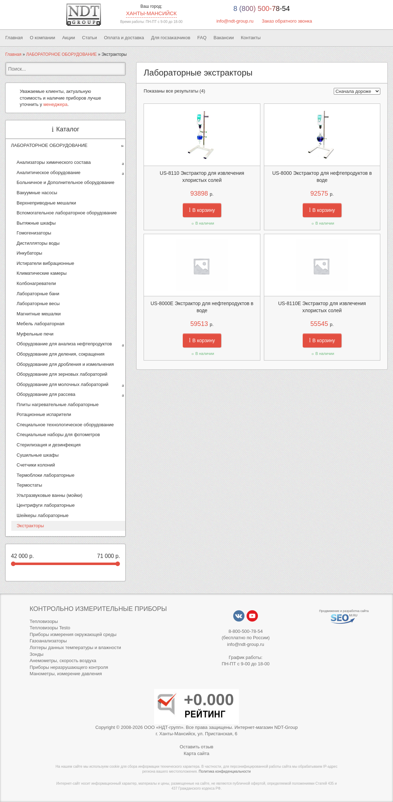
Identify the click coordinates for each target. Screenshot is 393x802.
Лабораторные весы (38, 303)
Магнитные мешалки (39, 313)
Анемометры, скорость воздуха (63, 660)
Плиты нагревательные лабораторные (57, 404)
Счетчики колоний (36, 465)
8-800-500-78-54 (246, 631)
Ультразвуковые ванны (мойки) (50, 495)
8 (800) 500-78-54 (261, 8)
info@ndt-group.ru (234, 21)
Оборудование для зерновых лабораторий (62, 374)
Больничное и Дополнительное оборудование (65, 182)
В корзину (202, 210)
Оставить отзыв (196, 746)
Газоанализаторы (48, 640)
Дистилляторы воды (38, 243)
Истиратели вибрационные (45, 263)
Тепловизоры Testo (50, 627)
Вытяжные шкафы (36, 223)
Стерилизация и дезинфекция (48, 444)
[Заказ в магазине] (357, 91)
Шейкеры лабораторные (42, 515)
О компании (42, 37)
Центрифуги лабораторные (46, 505)
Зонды (36, 654)
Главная (14, 37)
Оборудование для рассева (46, 394)
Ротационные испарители (44, 414)
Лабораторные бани (38, 293)
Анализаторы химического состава (54, 162)
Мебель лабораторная (41, 323)
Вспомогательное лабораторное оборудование (67, 212)
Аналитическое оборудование (48, 172)
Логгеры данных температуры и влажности (75, 647)
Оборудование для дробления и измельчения (65, 364)
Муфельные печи (35, 334)
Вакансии (223, 37)
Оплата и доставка (124, 37)
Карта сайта (196, 753)
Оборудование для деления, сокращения (60, 354)
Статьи (89, 37)
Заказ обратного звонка (287, 21)
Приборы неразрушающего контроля (69, 667)
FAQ (201, 37)
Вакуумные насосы (37, 192)
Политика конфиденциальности (225, 771)
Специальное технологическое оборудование (65, 424)
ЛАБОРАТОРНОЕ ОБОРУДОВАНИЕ (61, 54)
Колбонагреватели (36, 283)
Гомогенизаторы (34, 233)
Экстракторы (30, 525)
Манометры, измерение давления (66, 673)
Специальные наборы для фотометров (58, 434)
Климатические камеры (42, 273)
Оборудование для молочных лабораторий (62, 384)
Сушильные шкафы (38, 455)
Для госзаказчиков (170, 37)
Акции (68, 37)
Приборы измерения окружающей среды (73, 634)
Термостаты (29, 485)
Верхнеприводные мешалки (46, 203)
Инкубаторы (29, 253)
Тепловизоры (44, 621)
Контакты (251, 37)
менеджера (55, 104)
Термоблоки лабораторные (45, 475)
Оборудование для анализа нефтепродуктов (64, 343)
